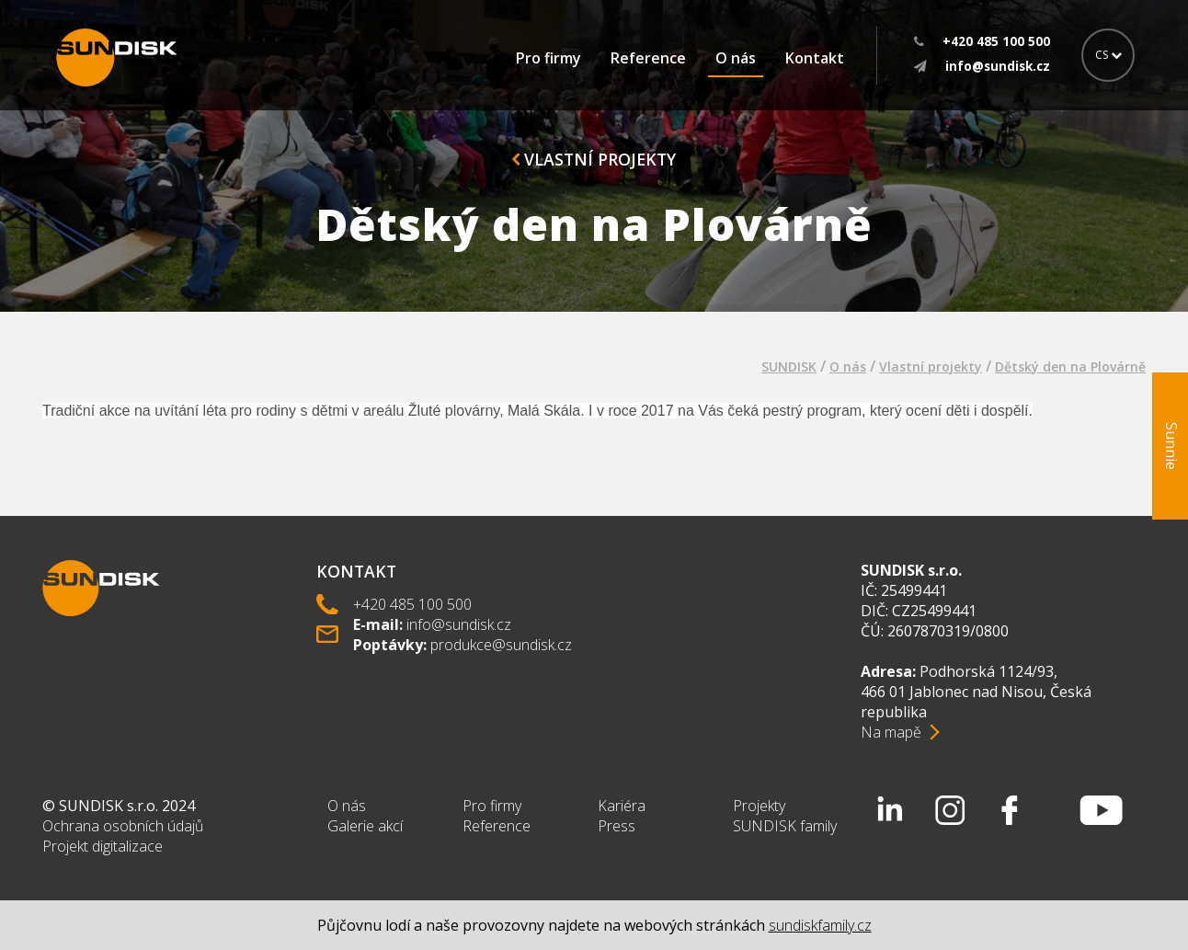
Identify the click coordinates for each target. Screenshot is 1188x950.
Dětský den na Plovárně (1070, 366)
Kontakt (814, 58)
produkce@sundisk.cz (501, 645)
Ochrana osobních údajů (122, 826)
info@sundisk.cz (458, 624)
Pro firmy (548, 58)
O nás (735, 58)
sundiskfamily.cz (820, 925)
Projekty (759, 805)
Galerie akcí (365, 826)
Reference (648, 58)
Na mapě (891, 732)
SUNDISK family (785, 826)
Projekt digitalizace (102, 846)
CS (1108, 55)
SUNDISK (789, 366)
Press (616, 826)
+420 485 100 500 (412, 604)
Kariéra (621, 805)
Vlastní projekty (594, 159)
